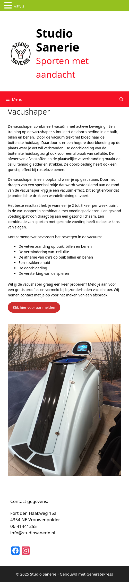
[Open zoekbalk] (121, 99)
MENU (18, 6)
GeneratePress (100, 574)
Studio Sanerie (57, 40)
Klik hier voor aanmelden (34, 307)
